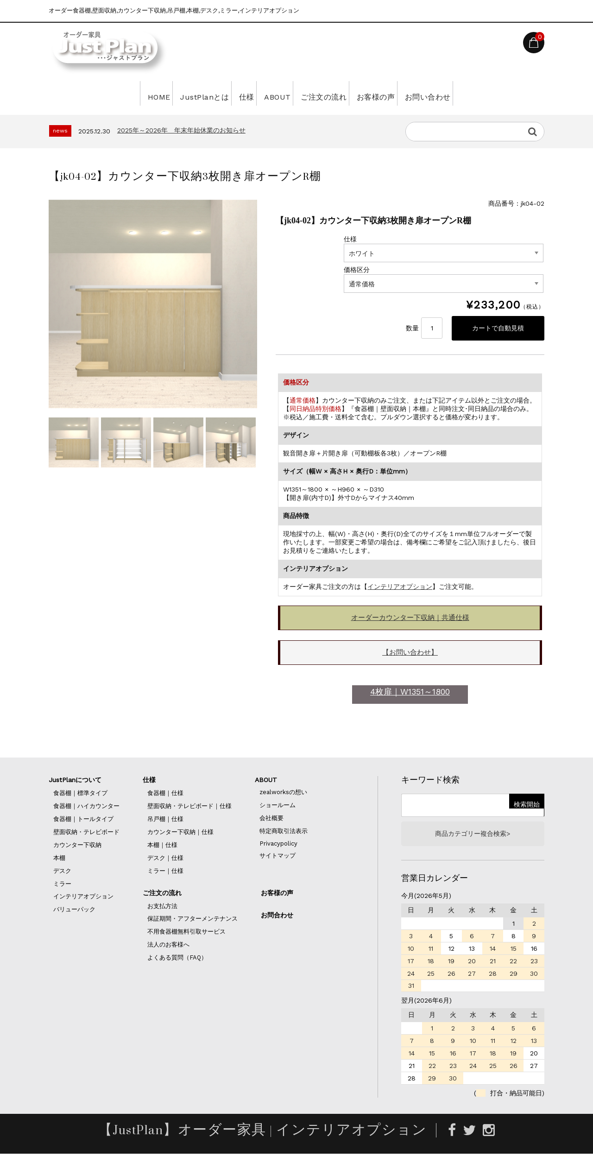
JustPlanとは (177, 93)
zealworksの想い (283, 793)
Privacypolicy (278, 844)
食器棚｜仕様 (165, 793)
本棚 (59, 858)
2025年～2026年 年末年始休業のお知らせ (181, 130)
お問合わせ (277, 916)
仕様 (231, 93)
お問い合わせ (461, 93)
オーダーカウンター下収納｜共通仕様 (410, 618)
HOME (119, 93)
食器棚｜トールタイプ (83, 819)
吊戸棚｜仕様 (165, 819)
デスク (62, 871)
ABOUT (274, 93)
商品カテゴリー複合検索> (472, 835)
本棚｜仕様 (162, 845)
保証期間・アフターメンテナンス (192, 919)
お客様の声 (396, 93)
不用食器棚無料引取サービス (186, 932)
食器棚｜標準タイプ (80, 793)
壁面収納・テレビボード (86, 832)
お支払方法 (162, 906)
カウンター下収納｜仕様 (180, 832)
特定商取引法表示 (283, 831)
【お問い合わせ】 (410, 653)
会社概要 (271, 818)
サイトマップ (277, 856)
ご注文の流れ (332, 93)
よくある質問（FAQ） (177, 958)
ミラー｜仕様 (165, 871)
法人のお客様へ (168, 945)
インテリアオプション (399, 587)
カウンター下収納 (77, 845)
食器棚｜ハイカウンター (86, 806)
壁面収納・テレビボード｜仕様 (189, 806)
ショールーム (277, 805)
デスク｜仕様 (165, 858)
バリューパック (74, 910)
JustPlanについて (75, 780)
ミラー (62, 884)
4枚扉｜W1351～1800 (410, 692)
